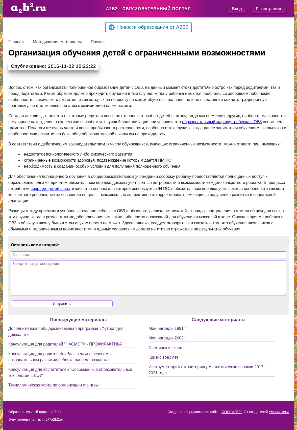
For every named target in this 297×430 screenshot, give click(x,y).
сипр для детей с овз (50, 188)
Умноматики (279, 412)
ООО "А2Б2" (231, 412)
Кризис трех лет (163, 363)
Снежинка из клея (165, 354)
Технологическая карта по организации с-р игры (53, 391)
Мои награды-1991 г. (167, 334)
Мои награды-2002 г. (167, 344)
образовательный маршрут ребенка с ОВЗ (222, 122)
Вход (237, 9)
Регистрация (268, 9)
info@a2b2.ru (52, 419)
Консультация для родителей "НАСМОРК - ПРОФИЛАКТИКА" (65, 350)
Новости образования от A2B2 (148, 27)
